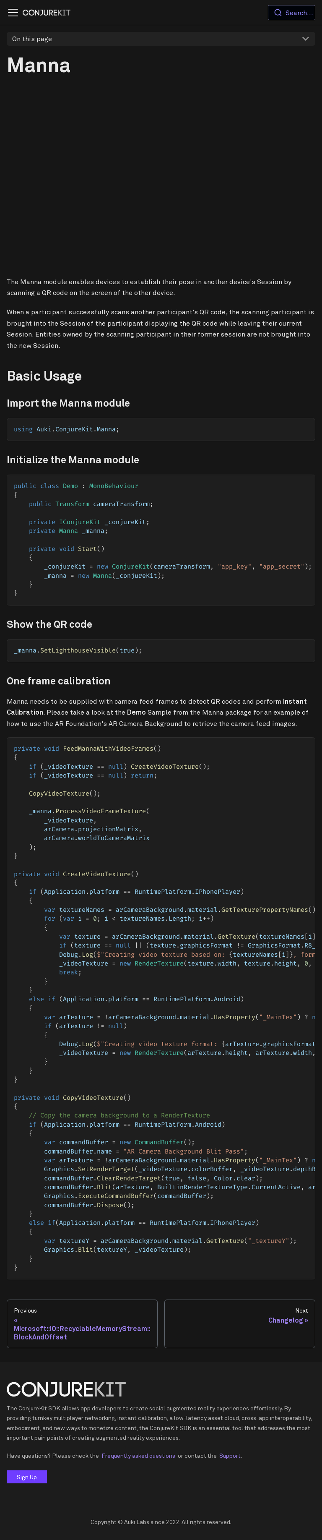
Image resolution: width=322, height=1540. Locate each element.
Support (230, 1455)
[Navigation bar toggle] (13, 12)
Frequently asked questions (138, 1455)
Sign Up (27, 1476)
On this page (32, 38)
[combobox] (291, 12)
